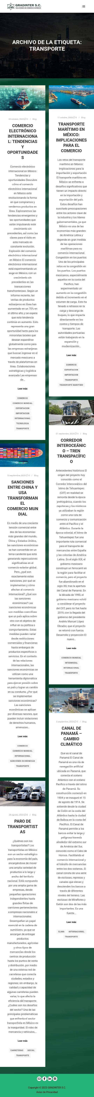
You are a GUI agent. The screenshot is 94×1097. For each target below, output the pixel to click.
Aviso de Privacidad (47, 1092)
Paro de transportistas (23, 826)
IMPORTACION (22, 413)
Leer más (22, 388)
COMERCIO (23, 398)
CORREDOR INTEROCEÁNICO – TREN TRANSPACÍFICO (71, 451)
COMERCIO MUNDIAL (23, 403)
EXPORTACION (22, 408)
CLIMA (61, 932)
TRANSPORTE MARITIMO (71, 385)
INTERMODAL (71, 663)
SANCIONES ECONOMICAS (22, 761)
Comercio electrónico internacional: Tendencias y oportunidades (22, 141)
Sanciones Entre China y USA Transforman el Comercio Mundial (22, 498)
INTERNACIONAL (22, 418)
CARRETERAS (17, 1050)
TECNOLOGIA (22, 423)
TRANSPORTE (22, 429)
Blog (35, 119)
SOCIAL (31, 1050)
